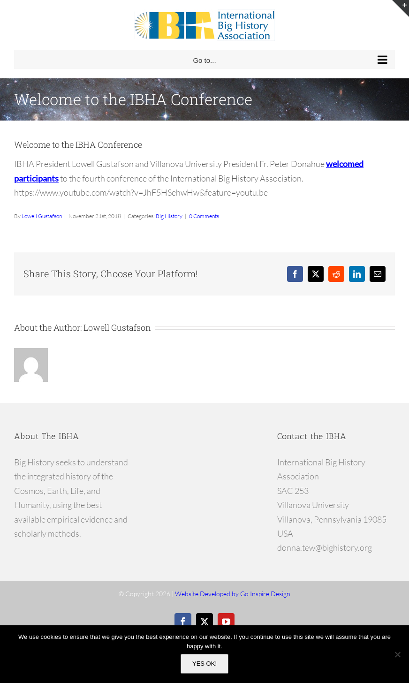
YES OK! (204, 663)
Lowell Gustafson (42, 216)
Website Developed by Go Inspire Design (232, 594)
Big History (169, 216)
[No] (397, 654)
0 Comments (204, 216)
